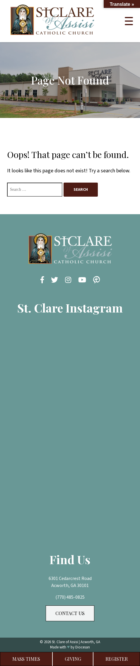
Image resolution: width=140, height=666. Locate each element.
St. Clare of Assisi (65, 642)
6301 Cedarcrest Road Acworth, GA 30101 (70, 582)
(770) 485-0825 (70, 597)
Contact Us (70, 613)
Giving (73, 659)
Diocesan (82, 647)
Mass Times (26, 659)
